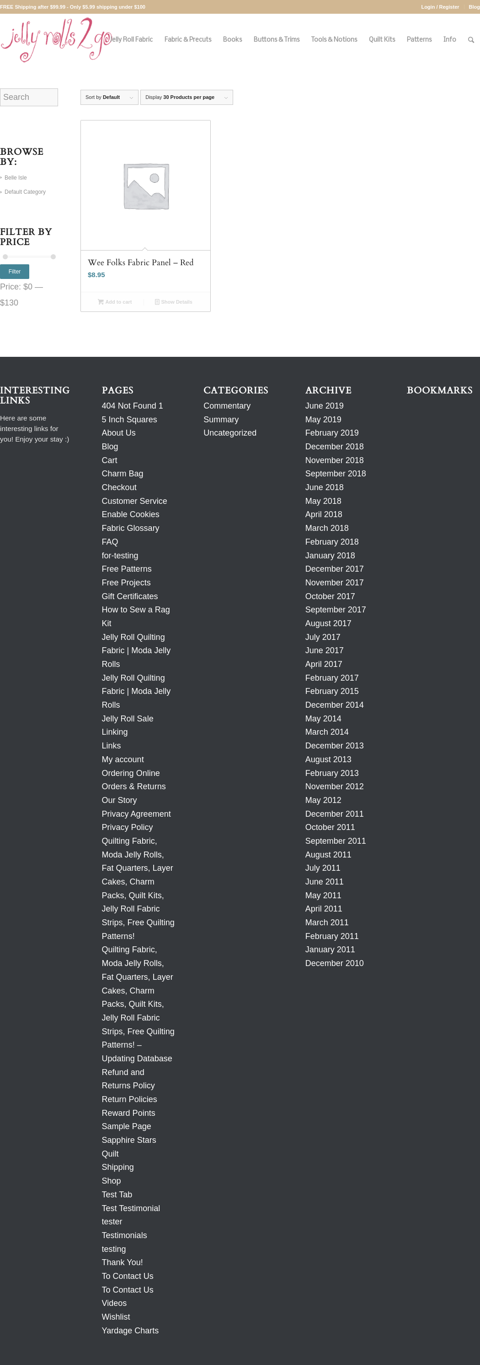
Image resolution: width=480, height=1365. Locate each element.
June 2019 (324, 405)
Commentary (227, 405)
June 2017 (324, 650)
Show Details (173, 302)
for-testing (120, 555)
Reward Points (128, 1113)
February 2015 (332, 691)
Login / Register (440, 7)
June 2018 (324, 487)
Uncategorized (229, 432)
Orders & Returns (134, 786)
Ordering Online (131, 773)
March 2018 (327, 528)
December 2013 (334, 745)
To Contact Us (128, 1276)
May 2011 (323, 895)
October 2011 (330, 827)
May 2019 (323, 419)
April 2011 (323, 908)
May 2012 (323, 800)
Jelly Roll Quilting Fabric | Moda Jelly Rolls (136, 651)
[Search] (471, 40)
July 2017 (323, 637)
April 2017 (323, 664)
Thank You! (122, 1262)
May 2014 (323, 718)
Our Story (119, 800)
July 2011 (323, 868)
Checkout (119, 487)
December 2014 (334, 705)
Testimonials (124, 1235)
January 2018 (330, 555)
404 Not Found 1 (132, 405)
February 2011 (332, 936)
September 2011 (335, 841)
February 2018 (332, 541)
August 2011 (328, 854)
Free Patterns (127, 568)
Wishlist (116, 1316)
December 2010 (334, 963)
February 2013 (332, 773)
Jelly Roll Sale (128, 718)
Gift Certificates (130, 596)
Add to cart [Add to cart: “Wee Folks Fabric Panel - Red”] (115, 302)
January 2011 (330, 949)
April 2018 (323, 514)
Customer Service (134, 501)
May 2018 (323, 501)
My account (123, 759)
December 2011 (334, 814)
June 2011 (324, 881)
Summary (221, 419)
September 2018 (335, 473)
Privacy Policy (127, 827)
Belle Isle (16, 178)
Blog (474, 7)
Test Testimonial (131, 1208)
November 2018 (334, 460)
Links (111, 745)
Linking (115, 732)
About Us (119, 432)
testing (114, 1249)
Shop (111, 1180)
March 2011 (327, 922)
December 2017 (334, 568)
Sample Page (126, 1126)
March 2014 (327, 732)
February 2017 (332, 677)
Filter (15, 271)
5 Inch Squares (129, 419)
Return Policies (129, 1099)
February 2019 (332, 432)
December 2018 (334, 446)
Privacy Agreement (136, 814)
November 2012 (334, 786)
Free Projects (126, 582)
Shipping (118, 1167)
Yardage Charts (130, 1330)
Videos (114, 1303)
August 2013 (328, 759)
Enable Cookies (131, 514)
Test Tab (117, 1194)
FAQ (110, 541)
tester (112, 1221)
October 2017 (330, 596)
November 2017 (334, 582)
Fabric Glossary (131, 528)
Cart (109, 460)
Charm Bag (123, 473)
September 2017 (335, 609)
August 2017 (328, 623)
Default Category (25, 192)
